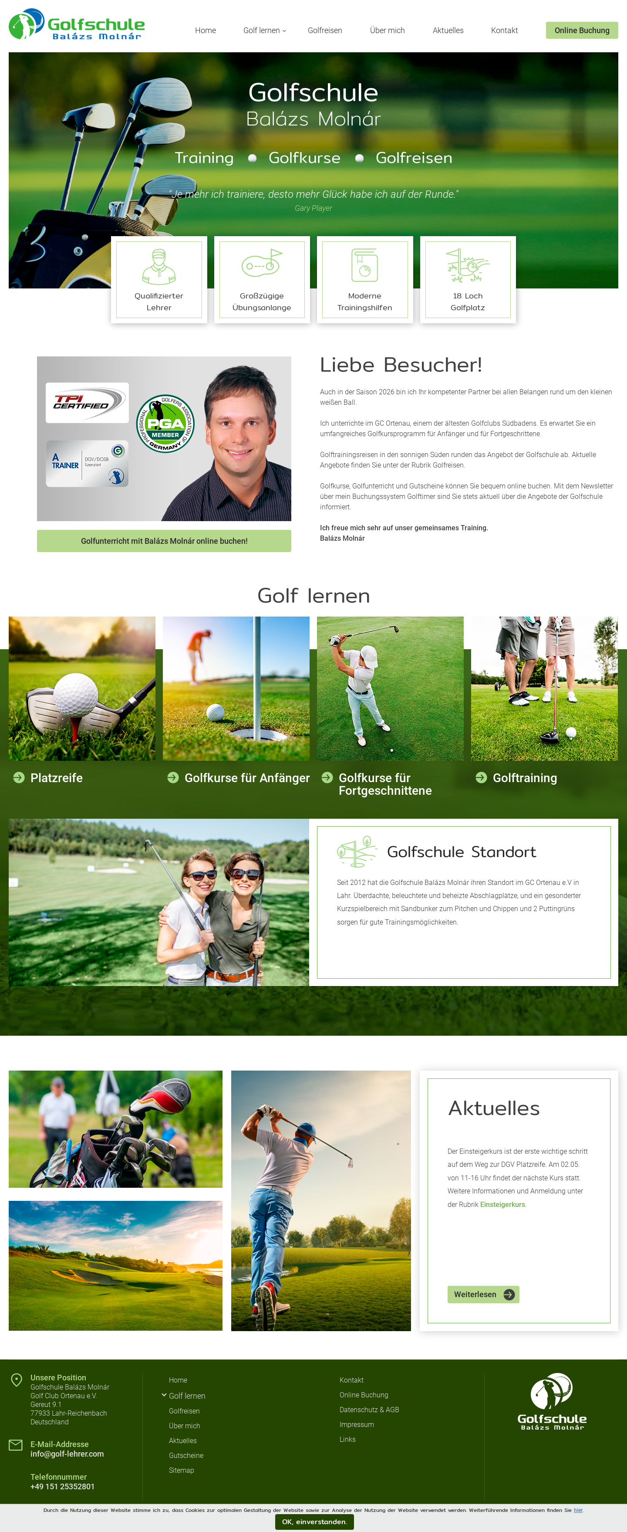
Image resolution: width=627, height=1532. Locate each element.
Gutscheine (186, 1455)
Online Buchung (582, 30)
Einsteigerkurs (502, 1204)
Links (348, 1439)
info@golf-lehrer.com (67, 1453)
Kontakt (504, 30)
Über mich (387, 30)
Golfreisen (325, 30)
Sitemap (181, 1470)
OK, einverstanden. (314, 1521)
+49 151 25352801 (62, 1486)
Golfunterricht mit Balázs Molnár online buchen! (164, 541)
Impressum (357, 1424)
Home (205, 30)
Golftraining (525, 778)
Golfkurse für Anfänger (247, 778)
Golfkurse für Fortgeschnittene (385, 784)
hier (578, 1510)
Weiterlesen (475, 1294)
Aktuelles (448, 30)
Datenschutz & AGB (369, 1410)
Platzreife (56, 778)
